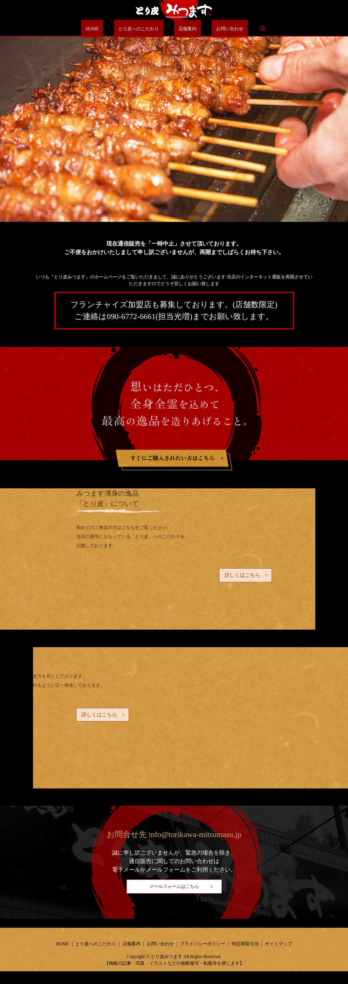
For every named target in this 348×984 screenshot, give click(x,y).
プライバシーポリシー (202, 956)
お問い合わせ (216, 28)
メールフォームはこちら (174, 899)
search (245, 29)
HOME (105, 28)
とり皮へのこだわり (143, 28)
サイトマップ (278, 956)
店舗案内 (183, 28)
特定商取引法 (245, 956)
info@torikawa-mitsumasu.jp (195, 847)
